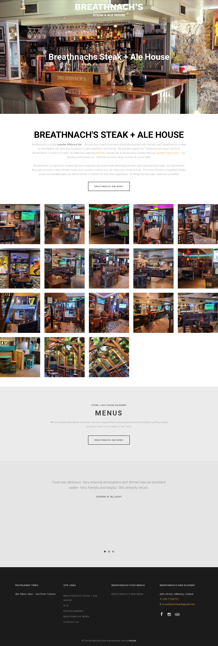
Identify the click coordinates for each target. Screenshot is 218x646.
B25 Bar (100, 152)
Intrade (132, 640)
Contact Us (71, 621)
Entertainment (74, 611)
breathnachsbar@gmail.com (178, 604)
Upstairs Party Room (168, 152)
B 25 (66, 605)
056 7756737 (171, 599)
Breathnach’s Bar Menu (128, 594)
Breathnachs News (76, 616)
